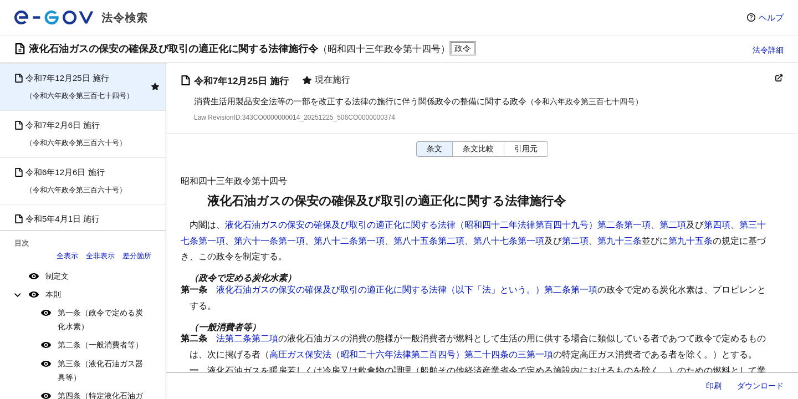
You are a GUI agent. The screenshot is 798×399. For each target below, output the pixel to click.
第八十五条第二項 (428, 240)
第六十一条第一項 (269, 240)
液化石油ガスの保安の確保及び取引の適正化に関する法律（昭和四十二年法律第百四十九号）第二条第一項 (438, 224)
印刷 (714, 385)
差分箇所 (136, 256)
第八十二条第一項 (349, 240)
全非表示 (100, 256)
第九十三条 (619, 240)
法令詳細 (768, 49)
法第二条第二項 (247, 338)
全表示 (67, 256)
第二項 (672, 224)
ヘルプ (771, 17)
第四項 (717, 224)
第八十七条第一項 (508, 240)
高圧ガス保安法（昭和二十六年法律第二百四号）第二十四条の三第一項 (411, 354)
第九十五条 (690, 240)
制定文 (57, 276)
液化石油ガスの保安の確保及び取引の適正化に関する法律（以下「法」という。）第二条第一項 (406, 289)
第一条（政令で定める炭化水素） (100, 319)
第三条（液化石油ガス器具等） (100, 370)
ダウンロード (760, 385)
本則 (53, 294)
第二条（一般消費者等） (100, 344)
